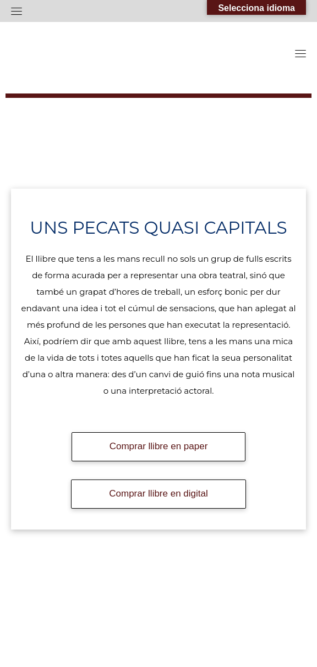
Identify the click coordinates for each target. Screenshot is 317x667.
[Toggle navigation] (17, 11)
